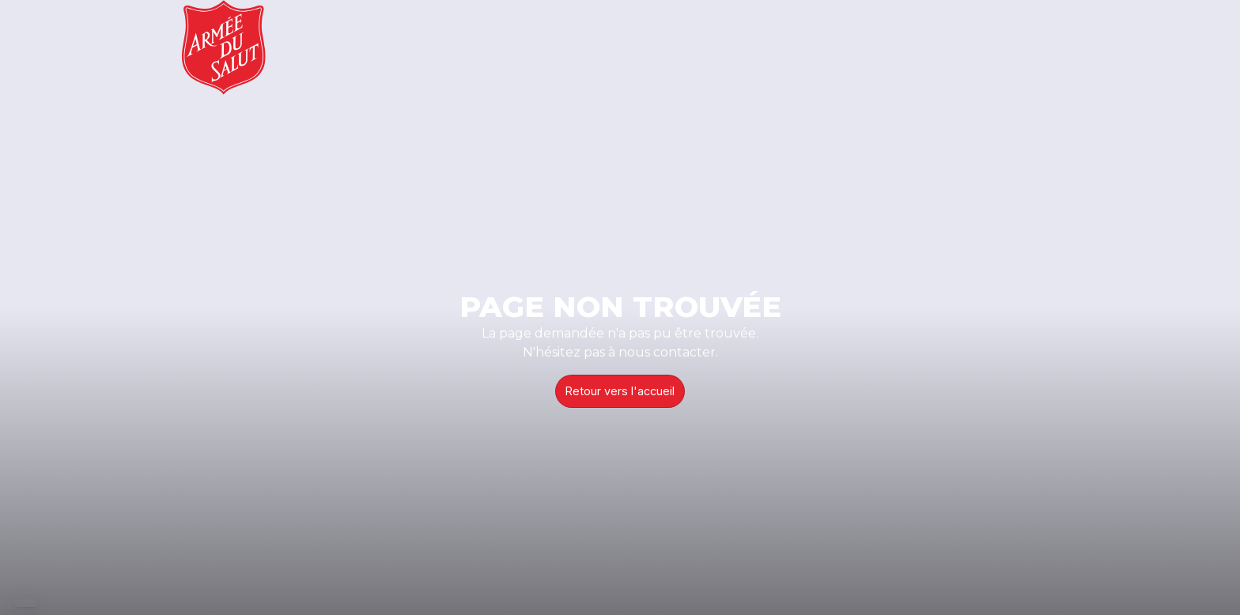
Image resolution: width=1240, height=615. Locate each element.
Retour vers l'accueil (620, 391)
